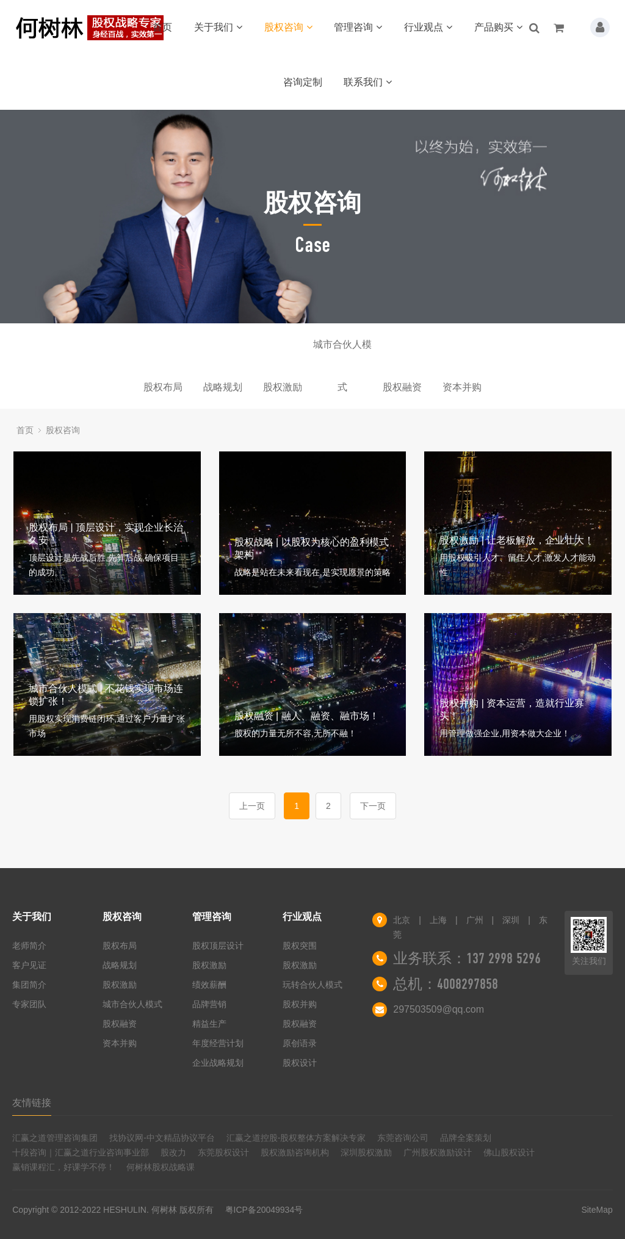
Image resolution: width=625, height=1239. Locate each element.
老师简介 (29, 945)
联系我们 (368, 82)
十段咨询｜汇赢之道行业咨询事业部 (80, 1152)
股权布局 (162, 387)
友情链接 (31, 1102)
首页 (162, 27)
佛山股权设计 (509, 1152)
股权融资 (402, 387)
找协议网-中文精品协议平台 (162, 1138)
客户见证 (29, 965)
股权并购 (300, 1004)
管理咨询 (358, 27)
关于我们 (218, 27)
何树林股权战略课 (160, 1167)
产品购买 (498, 27)
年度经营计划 (218, 1043)
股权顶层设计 (218, 945)
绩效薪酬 (209, 984)
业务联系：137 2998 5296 (467, 958)
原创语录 (300, 1043)
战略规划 (222, 387)
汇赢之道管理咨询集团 (55, 1138)
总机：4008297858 (445, 984)
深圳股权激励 (366, 1152)
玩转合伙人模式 (312, 984)
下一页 (373, 806)
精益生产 (209, 1024)
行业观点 (428, 27)
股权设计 (300, 1063)
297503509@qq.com (438, 1009)
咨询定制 (302, 82)
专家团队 (29, 1004)
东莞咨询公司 (402, 1138)
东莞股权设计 (223, 1152)
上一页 (252, 806)
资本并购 (462, 387)
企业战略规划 (218, 1063)
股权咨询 (288, 27)
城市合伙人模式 (342, 352)
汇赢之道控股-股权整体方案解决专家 (296, 1138)
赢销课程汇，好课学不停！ (63, 1167)
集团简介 (29, 984)
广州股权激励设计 (437, 1152)
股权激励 (282, 387)
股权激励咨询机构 (295, 1152)
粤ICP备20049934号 (264, 1210)
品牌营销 (209, 1004)
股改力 (173, 1152)
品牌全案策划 (465, 1138)
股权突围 (300, 945)
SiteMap (596, 1210)
